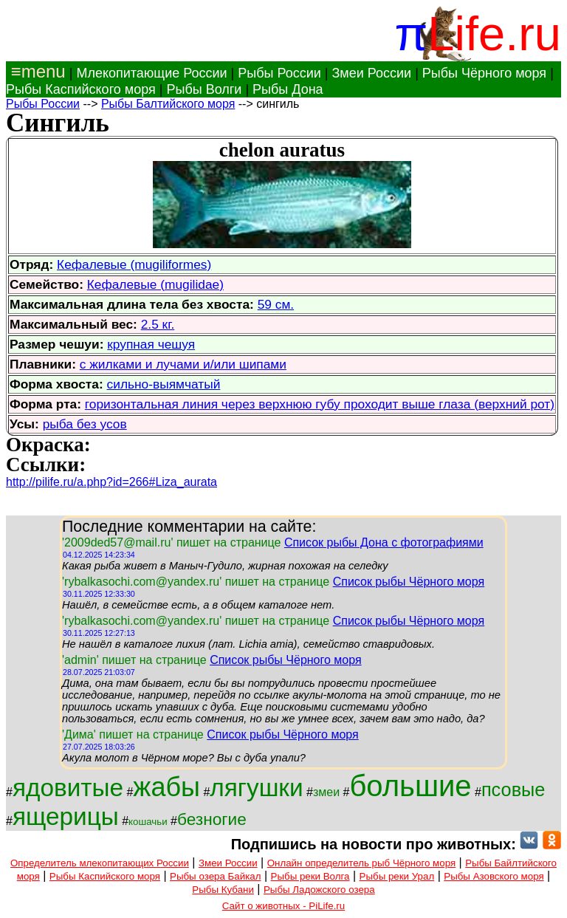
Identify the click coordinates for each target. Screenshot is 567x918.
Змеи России (371, 73)
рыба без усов (85, 424)
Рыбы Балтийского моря (168, 103)
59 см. (276, 304)
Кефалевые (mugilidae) (155, 284)
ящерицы (66, 816)
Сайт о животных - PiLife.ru (283, 905)
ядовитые (68, 787)
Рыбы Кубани (223, 889)
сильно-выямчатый (164, 384)
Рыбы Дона (287, 89)
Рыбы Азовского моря (493, 876)
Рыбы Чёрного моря (484, 73)
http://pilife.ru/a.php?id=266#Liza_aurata (111, 482)
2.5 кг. (158, 324)
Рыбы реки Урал (397, 876)
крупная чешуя (151, 344)
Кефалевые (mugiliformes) (134, 264)
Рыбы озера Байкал (215, 876)
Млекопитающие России (151, 73)
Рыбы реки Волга (310, 876)
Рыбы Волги (203, 89)
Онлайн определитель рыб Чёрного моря (361, 863)
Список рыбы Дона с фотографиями (384, 542)
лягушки (256, 787)
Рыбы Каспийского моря (81, 89)
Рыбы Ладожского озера (319, 889)
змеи (326, 792)
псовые (513, 789)
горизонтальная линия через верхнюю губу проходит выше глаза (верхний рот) (319, 404)
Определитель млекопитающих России (99, 863)
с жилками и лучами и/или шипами (183, 364)
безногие (212, 819)
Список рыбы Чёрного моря (409, 581)
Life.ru (494, 34)
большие (410, 786)
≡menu (36, 71)
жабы (166, 787)
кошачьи (148, 821)
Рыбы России (279, 73)
